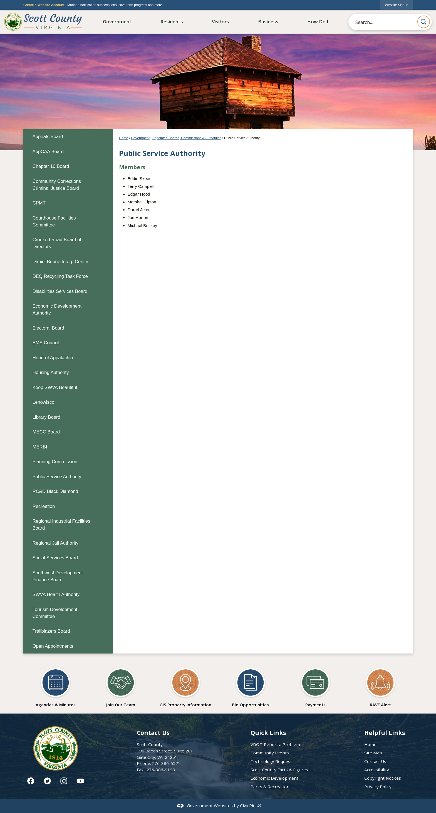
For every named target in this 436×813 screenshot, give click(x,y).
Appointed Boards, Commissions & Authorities (186, 138)
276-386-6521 (166, 763)
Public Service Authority (57, 476)
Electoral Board (48, 328)
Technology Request (271, 761)
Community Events (270, 752)
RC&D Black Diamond (55, 491)
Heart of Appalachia (53, 357)
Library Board (46, 417)
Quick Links (268, 733)
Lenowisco (43, 402)
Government (140, 138)
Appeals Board (48, 136)
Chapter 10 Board (51, 166)
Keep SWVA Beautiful (55, 387)
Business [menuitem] (268, 21)
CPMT (39, 203)
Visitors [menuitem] (220, 21)
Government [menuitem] (117, 21)
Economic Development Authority (57, 309)
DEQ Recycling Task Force (60, 276)
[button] (423, 22)
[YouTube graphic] (80, 780)
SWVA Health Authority (56, 594)
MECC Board (46, 432)
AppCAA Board (48, 151)
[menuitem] (68, 136)
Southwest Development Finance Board (58, 576)
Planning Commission (55, 461)
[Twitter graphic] (47, 780)
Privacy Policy (378, 786)
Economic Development (274, 778)
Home (123, 138)
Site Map (373, 752)
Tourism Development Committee (55, 613)
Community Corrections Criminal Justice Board (57, 185)
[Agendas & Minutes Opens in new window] (55, 686)
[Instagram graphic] (63, 780)
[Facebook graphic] (30, 780)
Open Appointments (53, 646)
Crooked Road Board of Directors (57, 243)
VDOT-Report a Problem (275, 744)
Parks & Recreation (270, 786)
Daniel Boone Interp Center (61, 261)
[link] (396, 5)
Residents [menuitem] (171, 21)
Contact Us (375, 761)
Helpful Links (384, 733)
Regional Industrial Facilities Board (61, 524)
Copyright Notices (382, 778)
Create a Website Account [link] (43, 5)
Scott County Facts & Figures (279, 769)
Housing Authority (51, 372)
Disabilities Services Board (60, 291)
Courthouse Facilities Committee (54, 221)
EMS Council (46, 342)
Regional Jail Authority (55, 543)
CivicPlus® (250, 805)
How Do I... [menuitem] (319, 21)
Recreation (44, 506)
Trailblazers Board (51, 631)
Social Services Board (55, 557)
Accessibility (376, 769)
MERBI (40, 447)
